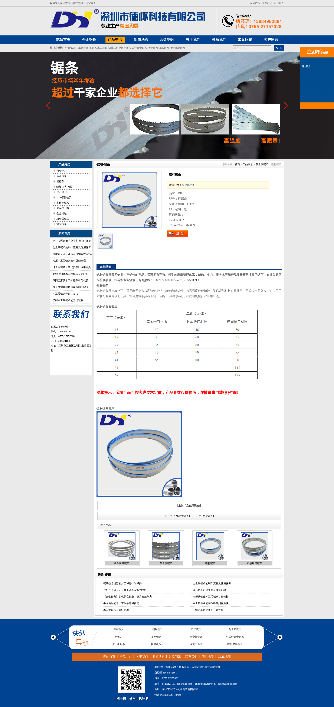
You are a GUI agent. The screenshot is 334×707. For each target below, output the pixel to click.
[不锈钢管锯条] (181, 515)
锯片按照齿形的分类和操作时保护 (72, 240)
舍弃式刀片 (62, 208)
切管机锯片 (157, 644)
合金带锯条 (196, 637)
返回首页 (255, 3)
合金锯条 (89, 39)
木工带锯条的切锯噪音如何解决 (70, 287)
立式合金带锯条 (138, 47)
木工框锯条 (103, 47)
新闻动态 (158, 656)
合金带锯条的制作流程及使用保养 (72, 247)
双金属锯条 (62, 218)
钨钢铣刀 (157, 629)
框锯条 (93, 47)
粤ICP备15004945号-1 (166, 667)
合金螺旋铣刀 (177, 47)
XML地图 (224, 656)
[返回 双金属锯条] (189, 505)
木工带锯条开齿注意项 (65, 293)
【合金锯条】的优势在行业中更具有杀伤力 (127, 596)
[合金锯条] (208, 515)
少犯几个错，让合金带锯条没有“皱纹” (125, 590)
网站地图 (279, 3)
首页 (237, 164)
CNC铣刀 (163, 47)
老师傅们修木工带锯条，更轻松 (70, 273)
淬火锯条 (61, 224)
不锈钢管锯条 (254, 563)
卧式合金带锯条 (120, 47)
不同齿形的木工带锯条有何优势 (70, 280)
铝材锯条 (210, 563)
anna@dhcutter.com (205, 683)
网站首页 (109, 656)
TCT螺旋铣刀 (64, 197)
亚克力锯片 (196, 644)
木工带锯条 (82, 47)
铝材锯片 (119, 629)
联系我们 (267, 3)
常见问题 (175, 656)
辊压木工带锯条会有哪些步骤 (69, 260)
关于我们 (142, 656)
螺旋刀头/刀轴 (64, 186)
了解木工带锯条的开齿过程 (68, 300)
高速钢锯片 (62, 202)
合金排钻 (61, 213)
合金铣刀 (153, 47)
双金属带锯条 (121, 563)
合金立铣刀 (235, 629)
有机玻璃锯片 (235, 644)
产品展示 (248, 164)
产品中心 (126, 656)
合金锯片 (61, 170)
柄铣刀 (118, 637)
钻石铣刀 (61, 192)
